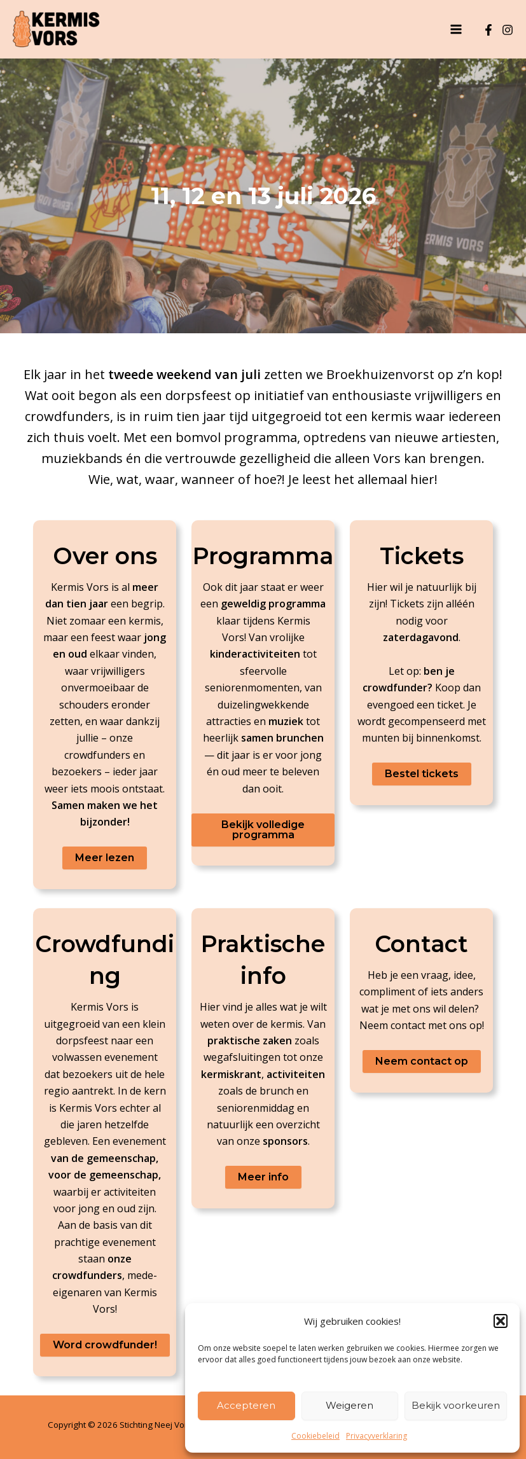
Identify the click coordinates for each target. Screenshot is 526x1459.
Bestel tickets (422, 774)
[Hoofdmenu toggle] (456, 29)
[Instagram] (507, 30)
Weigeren (349, 1405)
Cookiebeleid (315, 1435)
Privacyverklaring (376, 1435)
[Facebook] (488, 30)
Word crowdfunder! (105, 1345)
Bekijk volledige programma (263, 830)
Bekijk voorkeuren (456, 1405)
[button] (500, 1321)
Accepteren (246, 1405)
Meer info (263, 1177)
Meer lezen (104, 858)
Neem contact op (421, 1061)
